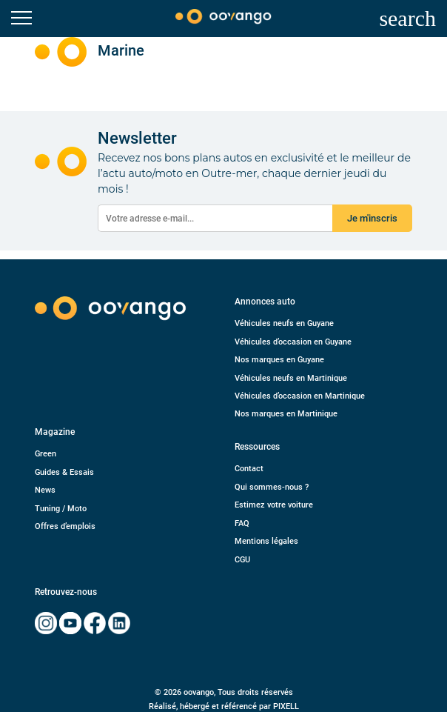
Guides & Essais (64, 472)
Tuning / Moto (61, 508)
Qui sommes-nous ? (272, 487)
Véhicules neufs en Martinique (291, 378)
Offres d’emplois (65, 526)
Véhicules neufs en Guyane (284, 323)
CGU (242, 560)
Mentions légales (266, 541)
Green (45, 454)
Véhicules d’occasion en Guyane (293, 342)
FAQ (242, 523)
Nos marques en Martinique (286, 414)
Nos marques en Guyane (279, 360)
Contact (249, 468)
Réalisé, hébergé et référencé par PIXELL (224, 706)
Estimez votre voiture (274, 505)
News (45, 490)
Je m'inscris (372, 218)
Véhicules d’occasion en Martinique (300, 396)
